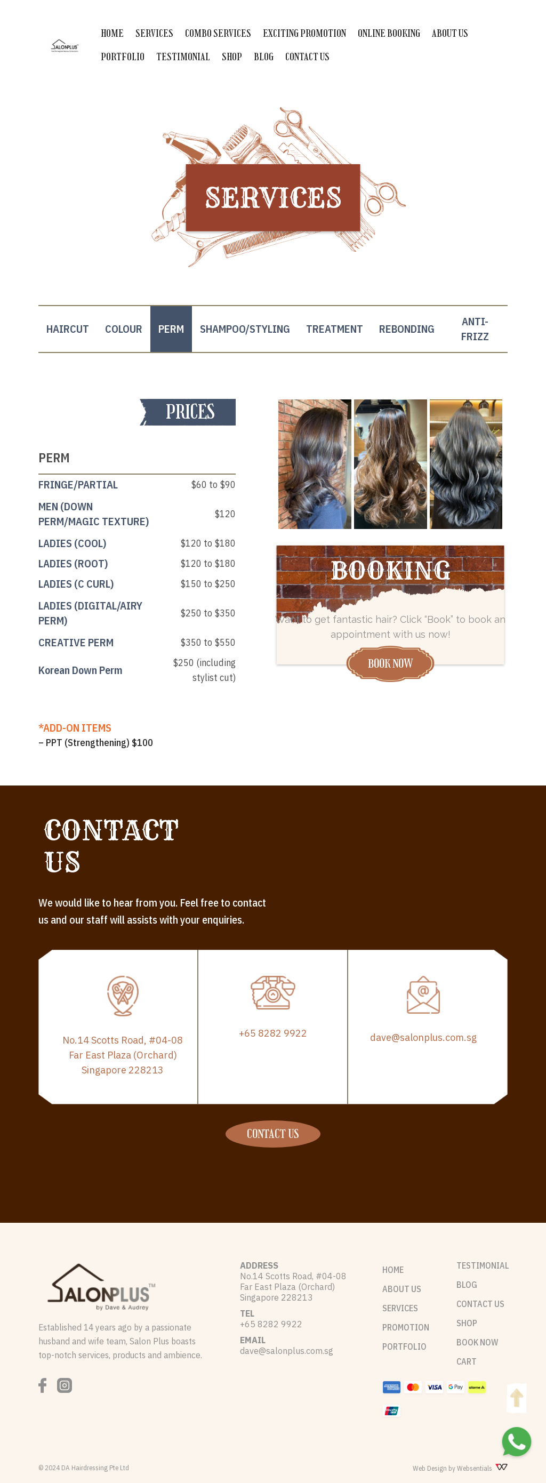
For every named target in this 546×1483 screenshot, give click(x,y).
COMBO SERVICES (218, 33)
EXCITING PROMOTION (304, 33)
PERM (171, 329)
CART (466, 1361)
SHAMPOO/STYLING (245, 329)
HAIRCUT (67, 329)
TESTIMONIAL (183, 57)
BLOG (264, 57)
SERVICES (154, 33)
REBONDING (407, 329)
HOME (112, 33)
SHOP (232, 57)
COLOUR (123, 329)
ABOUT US (450, 33)
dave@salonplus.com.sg (423, 1037)
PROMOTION (405, 1327)
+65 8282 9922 (273, 1033)
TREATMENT (334, 329)
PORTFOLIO (122, 57)
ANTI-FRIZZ (475, 328)
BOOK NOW (390, 663)
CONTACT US (307, 57)
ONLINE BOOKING (389, 33)
